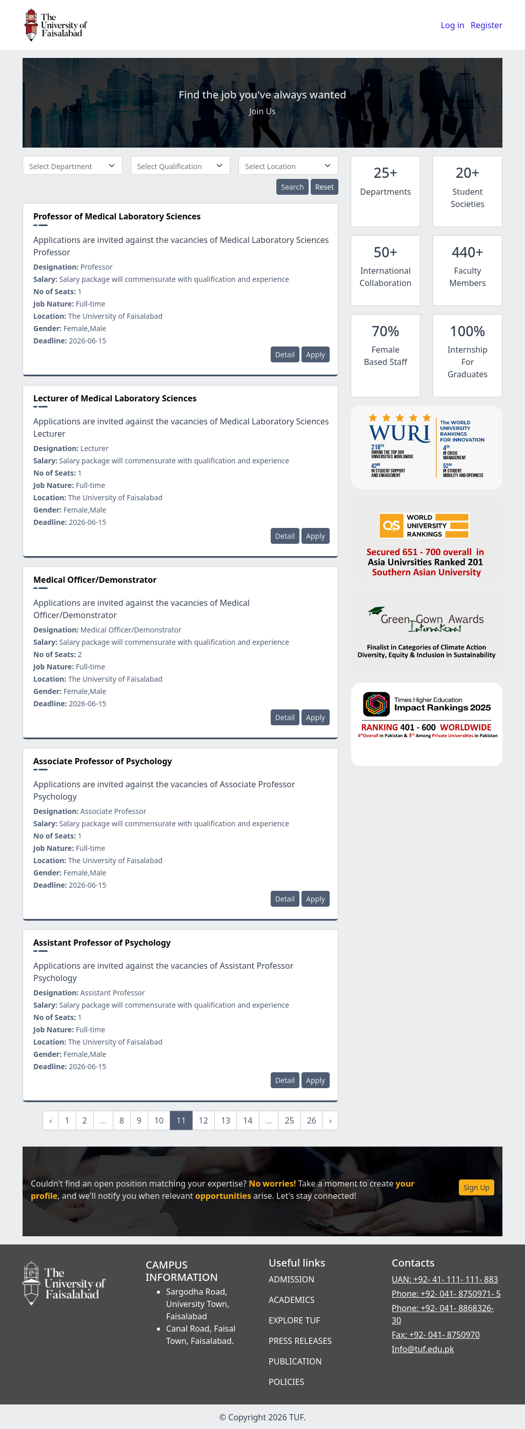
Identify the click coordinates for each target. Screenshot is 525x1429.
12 (203, 1120)
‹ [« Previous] (50, 1120)
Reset (324, 187)
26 (311, 1120)
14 (247, 1120)
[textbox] (72, 166)
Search (292, 187)
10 (159, 1120)
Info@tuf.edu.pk (423, 1349)
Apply (315, 354)
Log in (453, 25)
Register (486, 25)
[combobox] (73, 165)
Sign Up (476, 1188)
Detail (285, 354)
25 (289, 1120)
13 (225, 1120)
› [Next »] (330, 1120)
